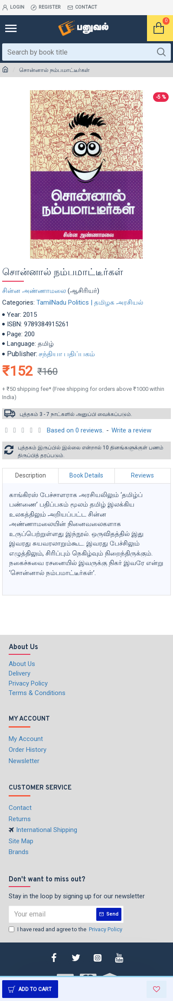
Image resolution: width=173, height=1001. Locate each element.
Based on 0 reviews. (75, 430)
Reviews (142, 475)
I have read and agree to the (66, 929)
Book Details (86, 475)
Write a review (131, 430)
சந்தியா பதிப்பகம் (67, 354)
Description (30, 475)
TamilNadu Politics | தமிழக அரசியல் (89, 302)
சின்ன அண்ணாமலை (34, 291)
